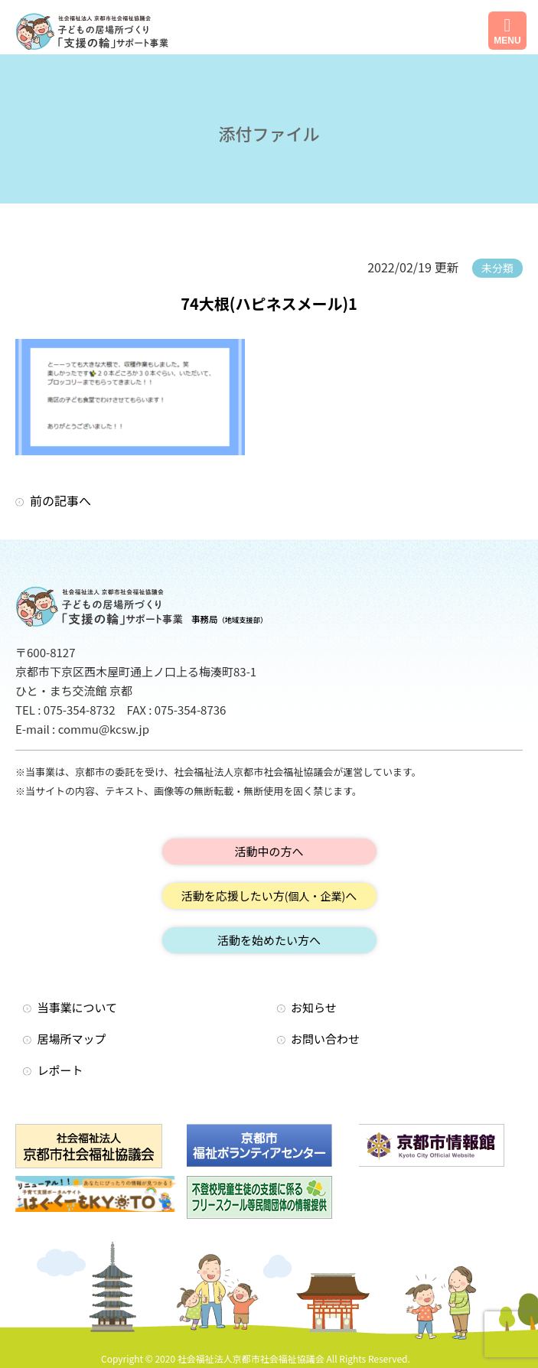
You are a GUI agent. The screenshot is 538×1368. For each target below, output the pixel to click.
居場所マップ (71, 1039)
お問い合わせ (325, 1039)
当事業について (77, 1007)
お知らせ (314, 1007)
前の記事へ (60, 500)
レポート (60, 1070)
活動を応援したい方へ (269, 896)
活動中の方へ (268, 851)
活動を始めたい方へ (269, 940)
